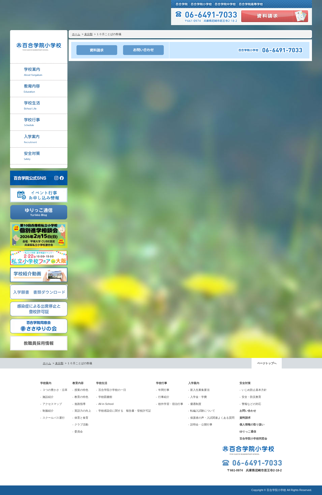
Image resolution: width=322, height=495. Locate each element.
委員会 (78, 431)
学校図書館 (105, 396)
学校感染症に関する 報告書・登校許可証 (124, 410)
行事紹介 (163, 396)
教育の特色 (81, 396)
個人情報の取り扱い (251, 424)
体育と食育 (81, 417)
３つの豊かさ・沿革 (55, 389)
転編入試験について (202, 410)
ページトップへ (266, 363)
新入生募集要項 (200, 389)
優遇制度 (195, 403)
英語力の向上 (82, 410)
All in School (106, 403)
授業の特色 (81, 389)
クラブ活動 (81, 424)
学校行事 (161, 383)
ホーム (76, 34)
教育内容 (78, 383)
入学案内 (193, 383)
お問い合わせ (247, 410)
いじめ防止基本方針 (254, 389)
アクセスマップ (52, 403)
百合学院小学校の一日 (112, 389)
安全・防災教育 (251, 396)
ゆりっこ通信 (247, 431)
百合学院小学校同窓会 (253, 438)
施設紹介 (48, 396)
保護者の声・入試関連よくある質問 (212, 417)
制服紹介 (48, 410)
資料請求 (245, 417)
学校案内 (45, 383)
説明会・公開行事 (201, 424)
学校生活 (101, 383)
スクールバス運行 (54, 417)
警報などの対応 (251, 403)
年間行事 (163, 389)
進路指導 (80, 403)
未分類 (88, 34)
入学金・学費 (198, 396)
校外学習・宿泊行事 (170, 403)
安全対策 (245, 383)
